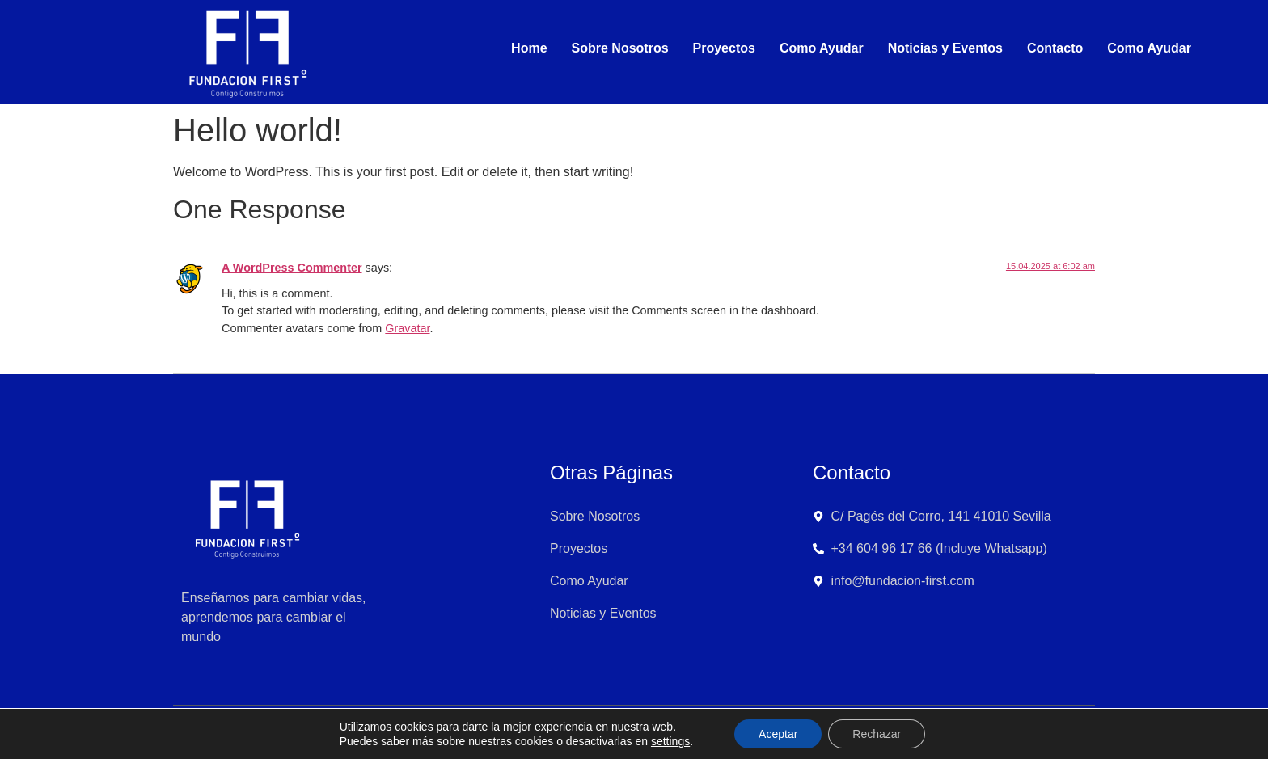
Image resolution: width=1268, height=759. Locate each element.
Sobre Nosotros (620, 48)
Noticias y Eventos (945, 48)
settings (670, 741)
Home (529, 48)
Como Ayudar (822, 48)
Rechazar (876, 733)
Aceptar (778, 733)
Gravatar (407, 328)
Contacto (1055, 48)
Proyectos (724, 48)
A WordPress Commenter (292, 267)
